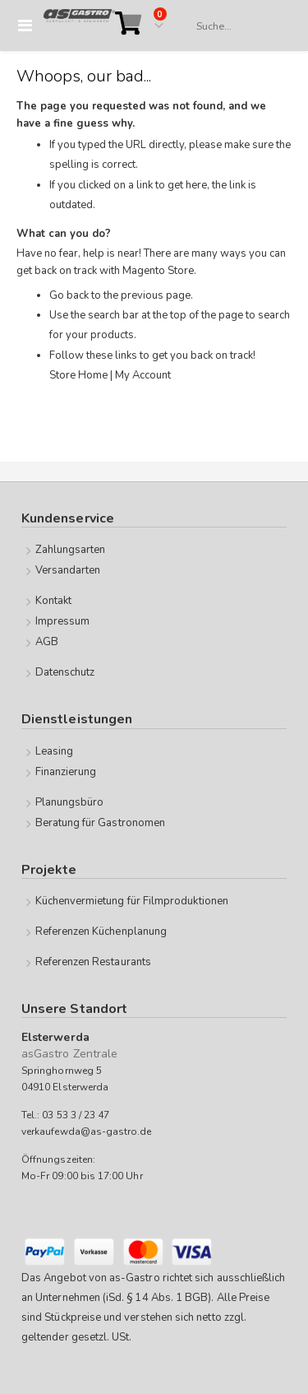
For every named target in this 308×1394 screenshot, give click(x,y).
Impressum (62, 621)
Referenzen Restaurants (93, 962)
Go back (69, 295)
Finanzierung (66, 771)
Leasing (54, 751)
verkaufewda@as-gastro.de (86, 1131)
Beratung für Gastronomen (100, 822)
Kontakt (53, 600)
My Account (143, 375)
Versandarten (68, 570)
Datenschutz (65, 672)
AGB (46, 641)
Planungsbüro (69, 802)
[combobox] (236, 26)
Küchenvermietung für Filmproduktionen (131, 901)
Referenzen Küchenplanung (101, 931)
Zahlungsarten (70, 549)
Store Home (78, 375)
